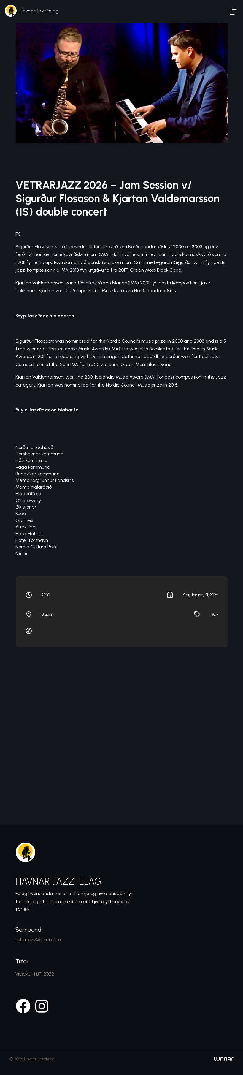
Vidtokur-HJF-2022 (34, 974)
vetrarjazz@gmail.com (38, 939)
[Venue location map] (121, 723)
